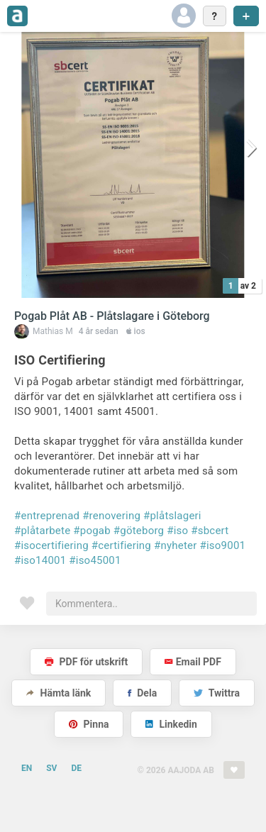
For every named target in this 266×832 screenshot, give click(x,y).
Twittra (217, 693)
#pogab (92, 530)
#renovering (111, 515)
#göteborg (138, 530)
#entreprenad (46, 515)
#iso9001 (223, 545)
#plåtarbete (42, 530)
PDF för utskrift (86, 661)
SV (51, 768)
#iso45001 (95, 560)
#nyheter (175, 545)
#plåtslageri (172, 515)
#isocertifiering (51, 545)
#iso (177, 530)
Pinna (89, 724)
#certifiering (121, 545)
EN (26, 768)
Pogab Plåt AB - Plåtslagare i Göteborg (112, 316)
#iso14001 (40, 560)
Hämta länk (58, 693)
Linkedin (171, 724)
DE (76, 768)
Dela (142, 693)
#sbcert (209, 530)
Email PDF (193, 661)
